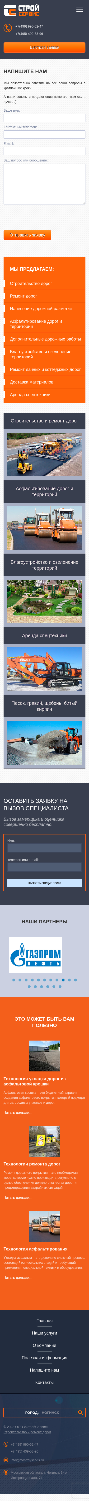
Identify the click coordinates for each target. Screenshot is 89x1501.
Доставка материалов (31, 389)
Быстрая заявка (44, 47)
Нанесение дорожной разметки (41, 315)
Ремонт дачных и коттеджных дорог (45, 376)
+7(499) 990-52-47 (29, 26)
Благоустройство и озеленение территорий (40, 361)
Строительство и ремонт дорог (27, 1439)
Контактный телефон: (20, 127)
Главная (44, 1328)
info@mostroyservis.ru (27, 1467)
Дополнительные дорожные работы (45, 346)
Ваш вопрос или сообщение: (26, 160)
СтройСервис (21, 11)
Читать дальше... (18, 1119)
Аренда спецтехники (30, 401)
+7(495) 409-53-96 (29, 34)
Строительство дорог (31, 290)
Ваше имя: (12, 110)
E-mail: (9, 144)
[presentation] (40, 223)
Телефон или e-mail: (23, 867)
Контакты (44, 1389)
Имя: (11, 848)
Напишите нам (44, 1377)
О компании (44, 1352)
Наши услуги (44, 1340)
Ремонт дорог (23, 303)
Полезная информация (44, 1365)
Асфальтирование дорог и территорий (36, 331)
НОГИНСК (42, 1420)
